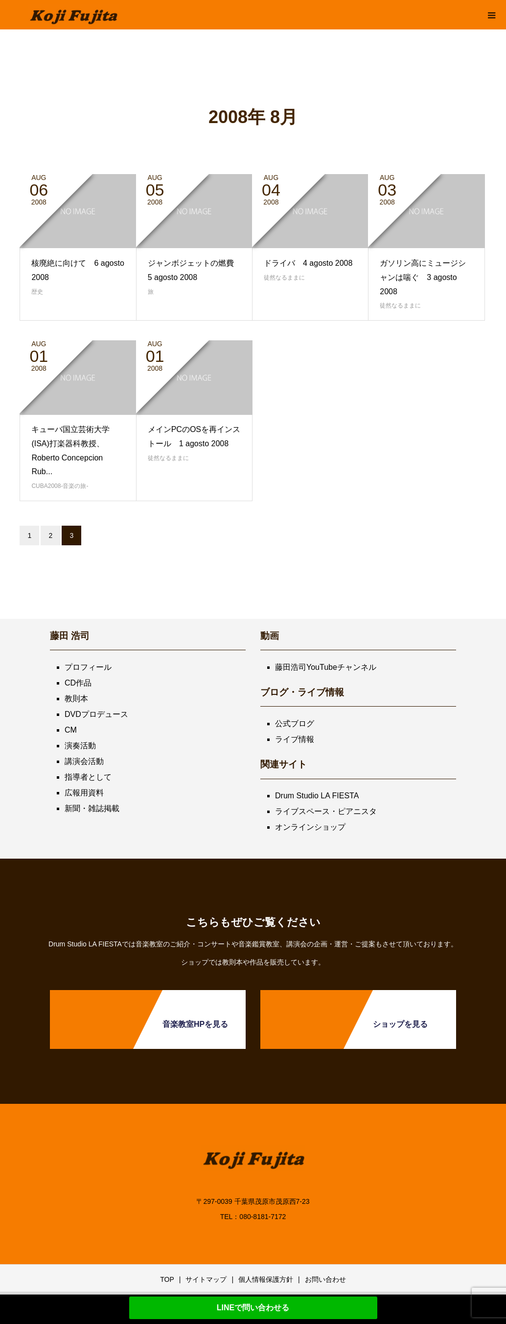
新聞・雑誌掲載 (92, 808)
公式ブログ (294, 723)
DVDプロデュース (96, 714)
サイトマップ (206, 1279)
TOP (167, 1279)
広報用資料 (84, 793)
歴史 (37, 291)
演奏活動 (80, 745)
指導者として (88, 777)
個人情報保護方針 (265, 1279)
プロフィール (88, 667)
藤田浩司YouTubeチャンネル (325, 667)
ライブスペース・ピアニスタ (326, 811)
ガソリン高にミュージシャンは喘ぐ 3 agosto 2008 (423, 277)
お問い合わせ (325, 1279)
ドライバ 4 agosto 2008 (308, 263)
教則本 (76, 698)
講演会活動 (84, 761)
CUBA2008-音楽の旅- (59, 486)
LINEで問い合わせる (253, 1307)
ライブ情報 (294, 739)
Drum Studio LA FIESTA (317, 795)
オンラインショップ (310, 827)
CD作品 (78, 683)
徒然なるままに (284, 277)
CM (71, 730)
